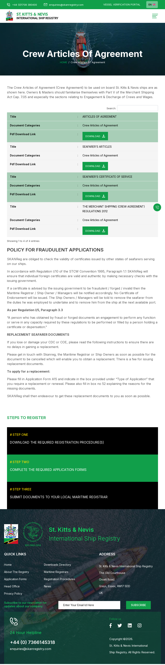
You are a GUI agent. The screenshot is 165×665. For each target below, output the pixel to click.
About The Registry (16, 572)
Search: (132, 108)
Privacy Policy (13, 594)
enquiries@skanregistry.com (63, 4)
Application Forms (15, 580)
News (47, 587)
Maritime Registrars (56, 572)
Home (63, 62)
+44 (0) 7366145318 (32, 643)
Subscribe (138, 606)
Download (92, 136)
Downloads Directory (57, 565)
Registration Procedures (59, 580)
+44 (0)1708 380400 (22, 4)
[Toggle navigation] (155, 16)
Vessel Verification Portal (121, 4)
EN (152, 4)
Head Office (12, 587)
